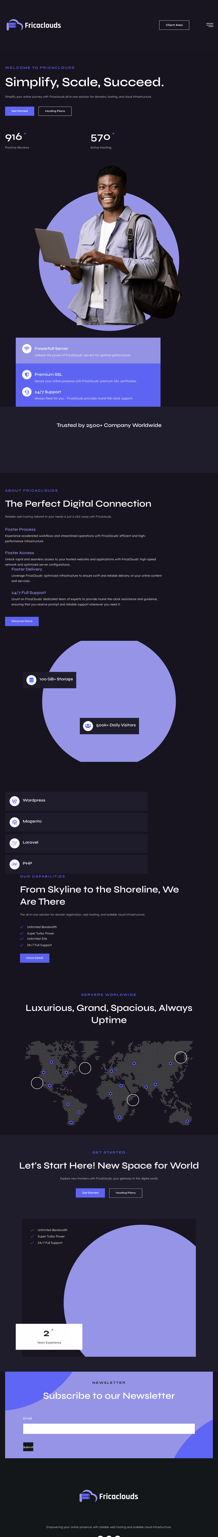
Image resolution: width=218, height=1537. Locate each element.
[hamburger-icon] (208, 19)
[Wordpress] (16, 776)
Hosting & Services (114, 1487)
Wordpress (35, 775)
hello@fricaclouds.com (25, 1492)
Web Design (105, 1493)
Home (101, 1473)
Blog (100, 1507)
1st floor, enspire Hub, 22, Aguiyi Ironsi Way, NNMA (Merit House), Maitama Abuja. (47, 1478)
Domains (106, 1480)
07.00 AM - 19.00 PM (23, 1500)
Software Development (113, 1500)
